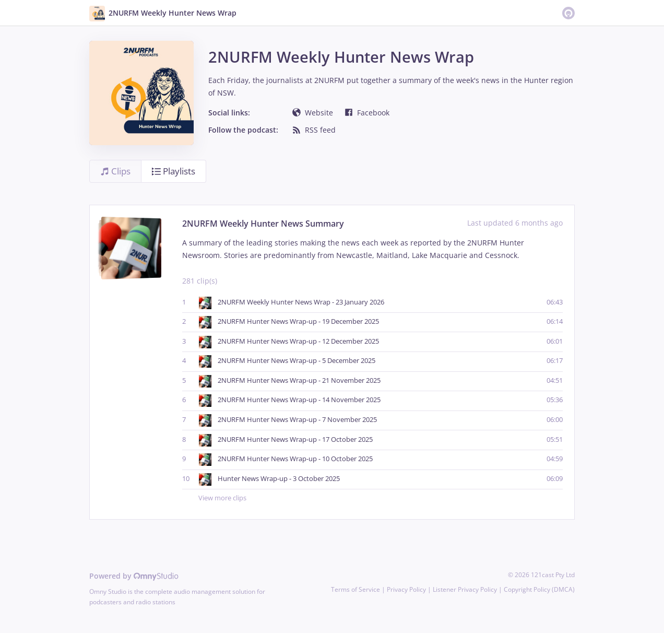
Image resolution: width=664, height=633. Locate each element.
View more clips (380, 498)
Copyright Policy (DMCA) (539, 589)
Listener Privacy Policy (465, 589)
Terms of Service (355, 589)
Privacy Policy (406, 589)
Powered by (134, 576)
